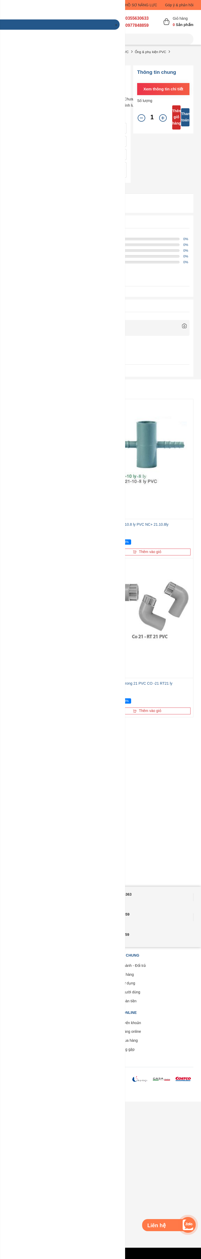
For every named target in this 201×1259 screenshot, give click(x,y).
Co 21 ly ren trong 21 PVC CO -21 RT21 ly (137, 683)
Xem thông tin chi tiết (163, 89)
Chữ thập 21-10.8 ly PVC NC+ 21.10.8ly (136, 524)
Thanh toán (185, 117)
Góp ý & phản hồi (179, 5)
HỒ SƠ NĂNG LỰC (141, 5)
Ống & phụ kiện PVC (150, 52)
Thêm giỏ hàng (176, 117)
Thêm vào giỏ (147, 552)
